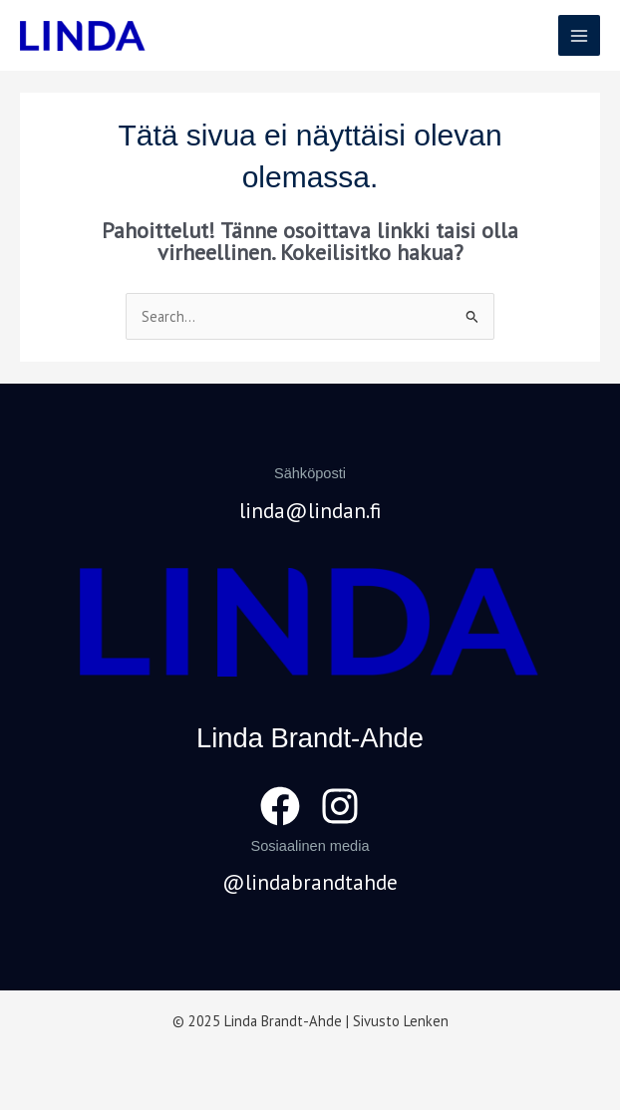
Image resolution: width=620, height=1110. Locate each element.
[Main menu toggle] (579, 36)
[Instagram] (340, 806)
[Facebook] (280, 806)
